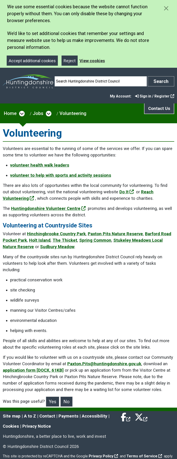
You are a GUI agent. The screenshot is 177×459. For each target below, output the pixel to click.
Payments (68, 416)
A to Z (30, 416)
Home (10, 113)
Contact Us (159, 108)
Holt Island (39, 240)
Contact (47, 416)
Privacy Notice (36, 426)
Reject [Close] (70, 60)
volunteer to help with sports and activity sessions (60, 175)
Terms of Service (144, 456)
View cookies (92, 60)
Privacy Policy (103, 456)
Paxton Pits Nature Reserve (115, 233)
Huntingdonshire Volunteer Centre (48, 208)
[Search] (101, 81)
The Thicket (65, 240)
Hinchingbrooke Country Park (56, 233)
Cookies (11, 426)
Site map (12, 416)
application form (33, 370)
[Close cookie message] (166, 8)
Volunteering (72, 113)
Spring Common (95, 240)
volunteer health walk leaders (39, 165)
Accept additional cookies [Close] (32, 60)
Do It (126, 191)
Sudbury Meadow (57, 246)
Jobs (38, 113)
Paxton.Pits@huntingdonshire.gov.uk (104, 363)
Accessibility (94, 416)
